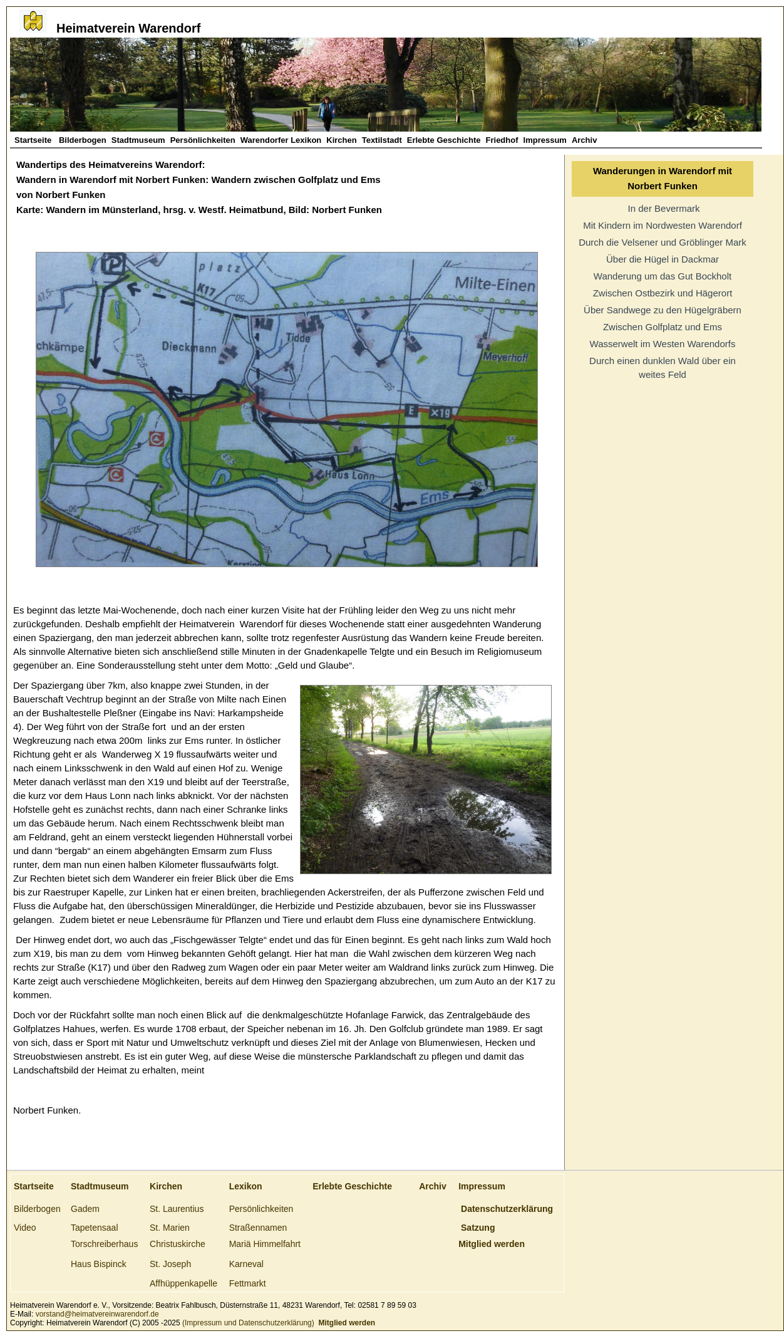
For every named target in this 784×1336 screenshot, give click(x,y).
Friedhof (502, 140)
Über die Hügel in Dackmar (662, 259)
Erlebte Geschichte (444, 140)
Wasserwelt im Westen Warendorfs (663, 343)
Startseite (34, 140)
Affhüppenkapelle (183, 1283)
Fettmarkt (247, 1283)
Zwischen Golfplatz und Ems (662, 326)
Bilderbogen (82, 140)
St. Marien (170, 1228)
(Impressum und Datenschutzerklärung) (247, 1322)
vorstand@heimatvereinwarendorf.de (97, 1314)
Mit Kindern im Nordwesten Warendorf (662, 225)
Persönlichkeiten (202, 140)
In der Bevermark (662, 208)
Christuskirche (177, 1244)
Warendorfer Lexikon (281, 140)
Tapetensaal (94, 1228)
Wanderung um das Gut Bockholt (662, 276)
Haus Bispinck (98, 1264)
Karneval (246, 1264)
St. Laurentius (177, 1209)
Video (25, 1228)
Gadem (85, 1209)
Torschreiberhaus (104, 1244)
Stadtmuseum (138, 140)
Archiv (584, 140)
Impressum (545, 140)
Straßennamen (258, 1228)
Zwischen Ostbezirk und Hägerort (663, 293)
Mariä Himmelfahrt (265, 1244)
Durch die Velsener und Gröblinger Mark (662, 242)
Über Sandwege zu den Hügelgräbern (662, 310)
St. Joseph (170, 1264)
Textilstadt (382, 140)
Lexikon (245, 1186)
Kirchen (341, 140)
